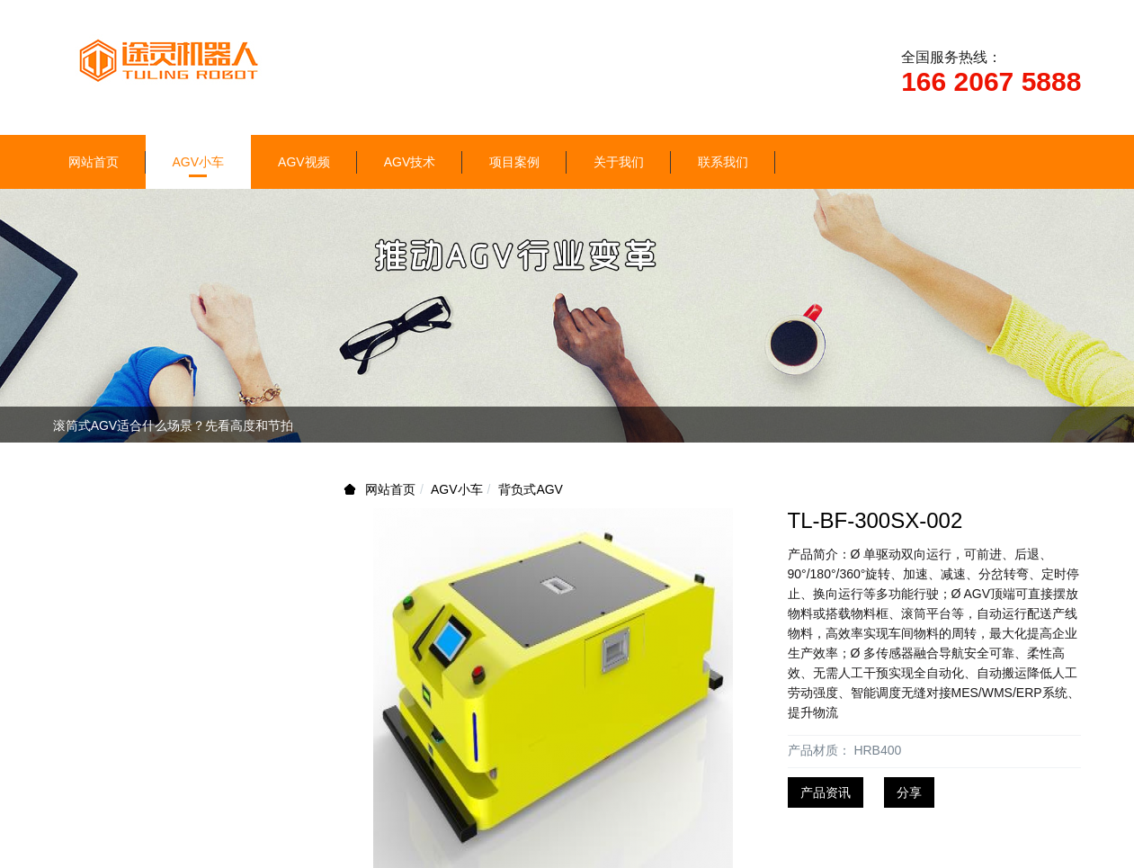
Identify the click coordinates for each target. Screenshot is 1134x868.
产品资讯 (825, 792)
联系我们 (723, 162)
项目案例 (514, 162)
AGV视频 (304, 162)
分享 (909, 792)
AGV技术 (410, 162)
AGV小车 (199, 162)
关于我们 (619, 162)
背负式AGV (530, 489)
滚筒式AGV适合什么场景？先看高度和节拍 (173, 425)
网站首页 (93, 162)
